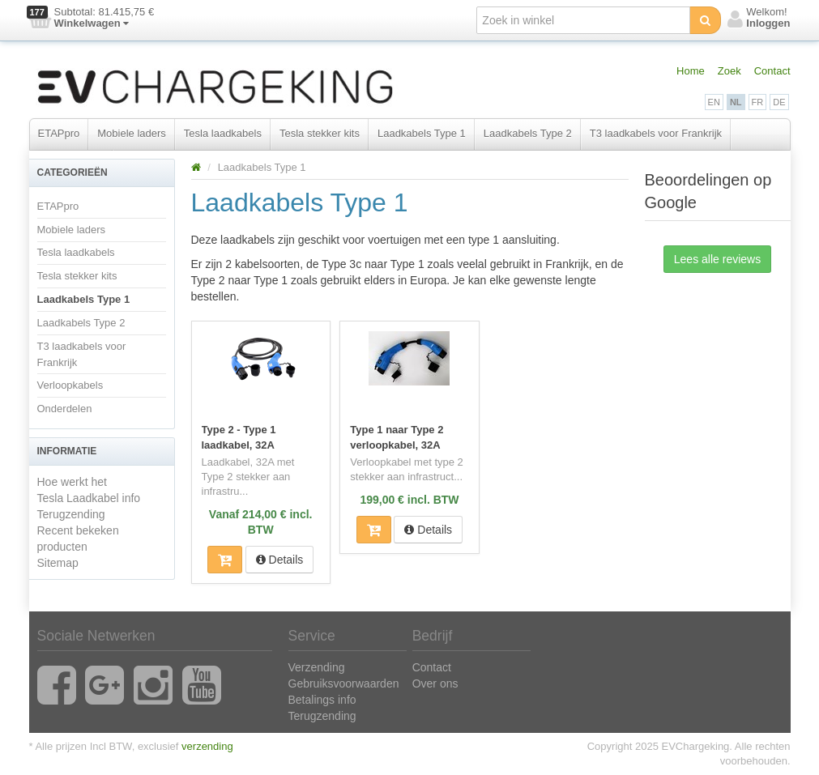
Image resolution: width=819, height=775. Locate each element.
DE (779, 102)
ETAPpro (59, 133)
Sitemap (58, 562)
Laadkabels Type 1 (422, 133)
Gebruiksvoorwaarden (343, 683)
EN (714, 102)
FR (758, 102)
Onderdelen (64, 408)
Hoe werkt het (72, 481)
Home (690, 71)
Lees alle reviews (717, 259)
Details (280, 559)
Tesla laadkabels (223, 133)
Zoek (729, 71)
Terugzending (71, 514)
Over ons (435, 683)
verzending (207, 746)
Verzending (316, 667)
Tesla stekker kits (319, 133)
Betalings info (322, 699)
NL (736, 102)
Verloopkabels (70, 385)
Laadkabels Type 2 (528, 133)
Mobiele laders (131, 133)
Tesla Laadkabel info (89, 498)
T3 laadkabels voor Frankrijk (656, 133)
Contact (772, 71)
